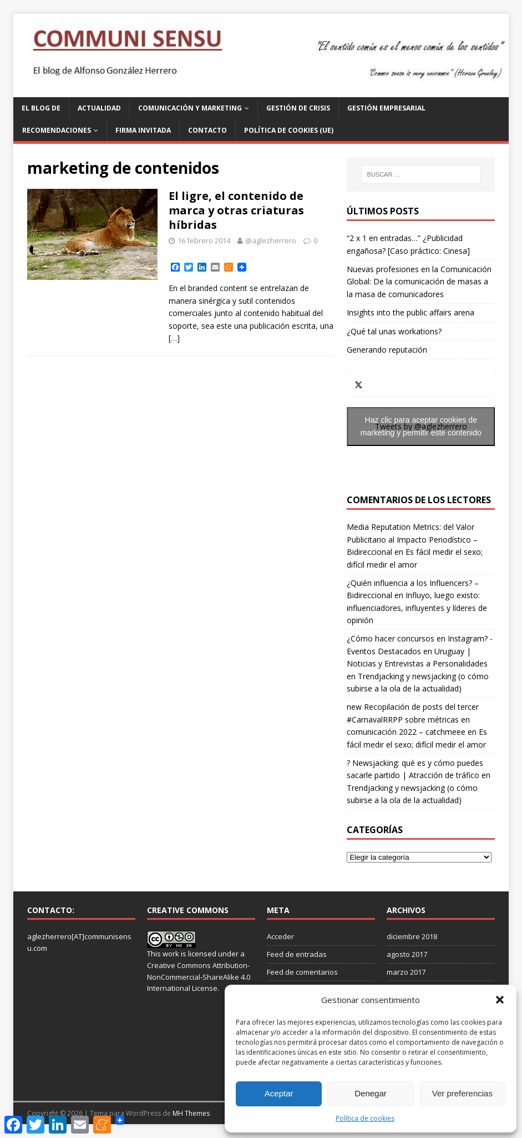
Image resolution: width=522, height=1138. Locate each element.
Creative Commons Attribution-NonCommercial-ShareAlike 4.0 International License (198, 977)
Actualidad (99, 108)
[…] (174, 338)
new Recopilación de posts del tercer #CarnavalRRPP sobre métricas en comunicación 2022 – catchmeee (413, 719)
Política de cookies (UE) (288, 130)
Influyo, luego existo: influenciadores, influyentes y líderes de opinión (417, 607)
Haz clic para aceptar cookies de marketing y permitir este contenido (421, 426)
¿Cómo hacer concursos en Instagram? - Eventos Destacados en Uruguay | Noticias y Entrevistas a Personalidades (420, 651)
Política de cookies (365, 1118)
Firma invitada (143, 130)
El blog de (41, 108)
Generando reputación (387, 349)
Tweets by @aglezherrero (421, 426)
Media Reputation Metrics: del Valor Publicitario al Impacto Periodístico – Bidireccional (412, 539)
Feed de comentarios (302, 972)
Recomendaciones (56, 130)
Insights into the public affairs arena (410, 312)
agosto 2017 (407, 954)
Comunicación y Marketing (190, 108)
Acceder (280, 936)
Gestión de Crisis (298, 108)
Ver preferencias (462, 1093)
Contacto (207, 130)
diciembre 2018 (412, 936)
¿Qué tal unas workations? (394, 331)
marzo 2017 (406, 972)
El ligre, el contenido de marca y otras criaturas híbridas (236, 210)
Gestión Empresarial (386, 108)
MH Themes (191, 1113)
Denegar (370, 1093)
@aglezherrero (270, 240)
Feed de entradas (297, 954)
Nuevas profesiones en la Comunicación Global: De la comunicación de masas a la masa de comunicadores (419, 281)
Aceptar (279, 1093)
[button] (499, 999)
